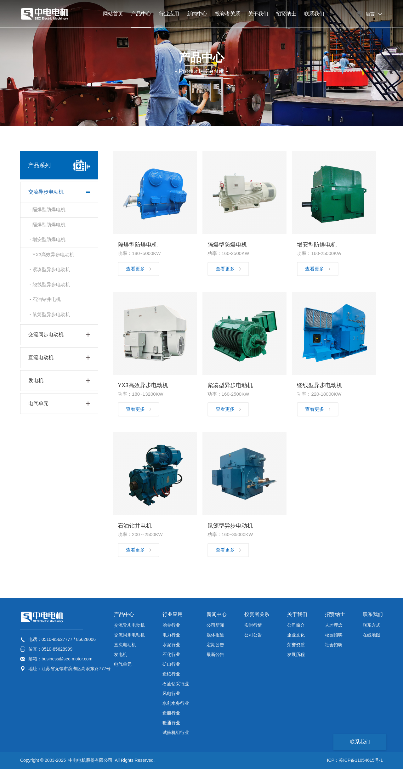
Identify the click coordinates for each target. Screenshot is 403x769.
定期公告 (215, 644)
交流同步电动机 (129, 634)
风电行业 (171, 693)
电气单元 (123, 664)
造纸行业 (171, 673)
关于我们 (297, 614)
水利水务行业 (175, 703)
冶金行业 (171, 625)
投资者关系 (257, 614)
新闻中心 (217, 614)
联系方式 (371, 625)
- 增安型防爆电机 (47, 239)
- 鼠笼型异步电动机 (50, 314)
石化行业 (171, 654)
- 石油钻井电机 (45, 299)
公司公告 (253, 634)
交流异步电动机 (129, 625)
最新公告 (215, 654)
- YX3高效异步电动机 (52, 254)
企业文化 (296, 634)
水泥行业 (171, 644)
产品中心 (124, 614)
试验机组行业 (175, 732)
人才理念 (334, 625)
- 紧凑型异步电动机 (50, 269)
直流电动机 (125, 644)
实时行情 (253, 625)
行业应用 (172, 614)
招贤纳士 (335, 614)
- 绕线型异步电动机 (50, 284)
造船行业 (171, 712)
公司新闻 (215, 625)
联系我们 (373, 614)
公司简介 (296, 625)
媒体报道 (215, 634)
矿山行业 (171, 664)
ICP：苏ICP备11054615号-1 (355, 760)
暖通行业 (171, 722)
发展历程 (296, 654)
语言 (370, 13)
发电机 (120, 654)
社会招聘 (334, 644)
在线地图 (371, 634)
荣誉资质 (296, 644)
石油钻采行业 (175, 683)
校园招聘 (334, 634)
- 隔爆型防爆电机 (47, 209)
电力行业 (171, 634)
